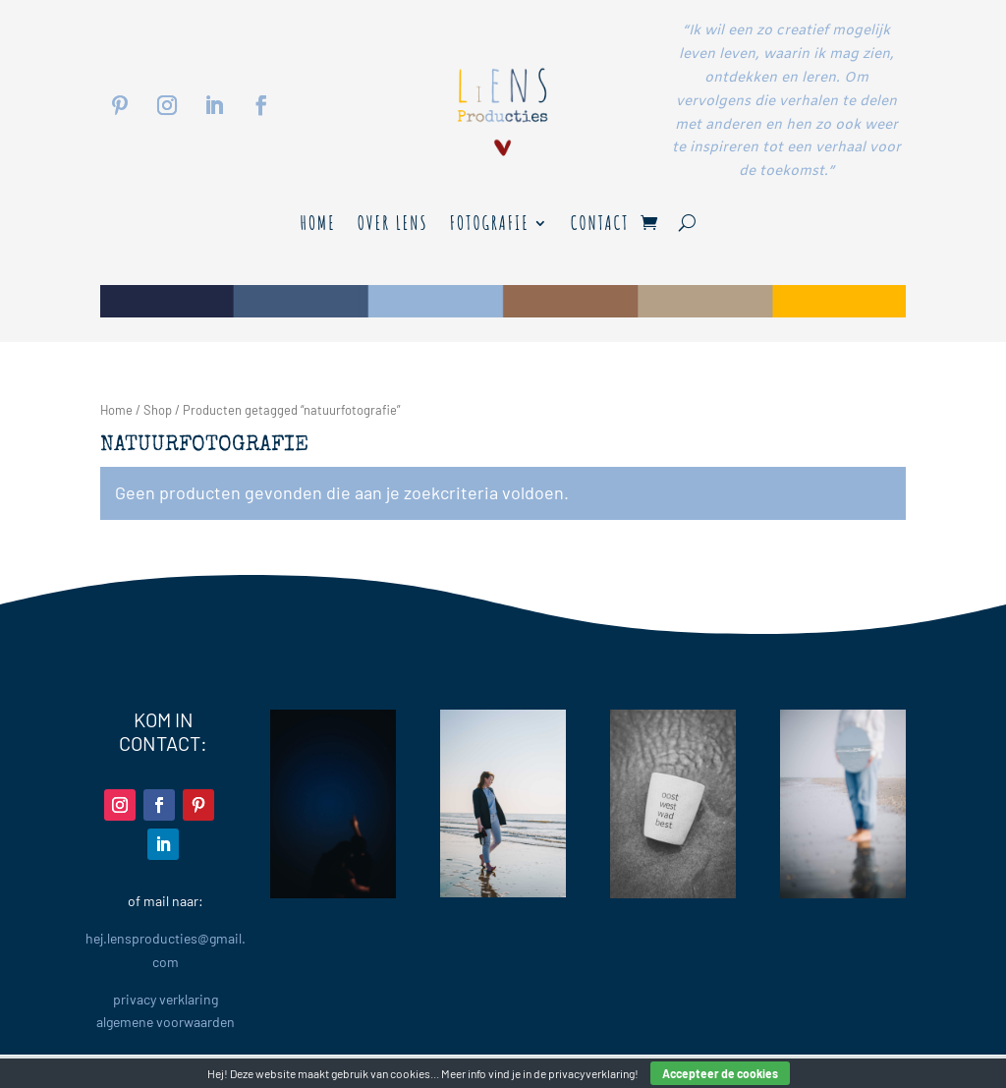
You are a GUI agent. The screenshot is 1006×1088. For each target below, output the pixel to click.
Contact (600, 225)
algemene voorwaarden (165, 1021)
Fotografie (490, 225)
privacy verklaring (165, 999)
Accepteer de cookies (720, 1073)
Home (317, 225)
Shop (157, 410)
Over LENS (393, 225)
